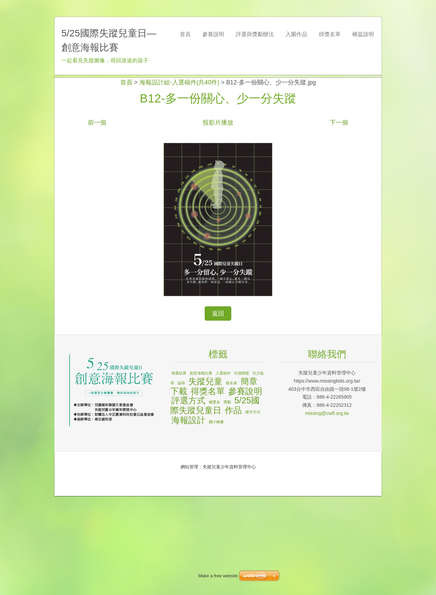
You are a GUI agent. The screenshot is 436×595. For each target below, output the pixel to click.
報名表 (231, 482)
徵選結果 (178, 472)
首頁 (126, 181)
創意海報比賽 (201, 472)
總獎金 (214, 501)
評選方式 (188, 499)
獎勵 (227, 501)
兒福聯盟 (241, 472)
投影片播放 (218, 221)
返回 (218, 412)
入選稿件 (223, 472)
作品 (233, 509)
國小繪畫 (216, 521)
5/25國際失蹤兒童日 (215, 504)
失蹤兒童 (205, 480)
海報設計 (188, 519)
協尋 (181, 482)
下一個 (339, 221)
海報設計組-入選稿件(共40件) (179, 181)
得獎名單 (208, 490)
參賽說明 (245, 490)
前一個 (97, 221)
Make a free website (218, 575)
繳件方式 (252, 511)
